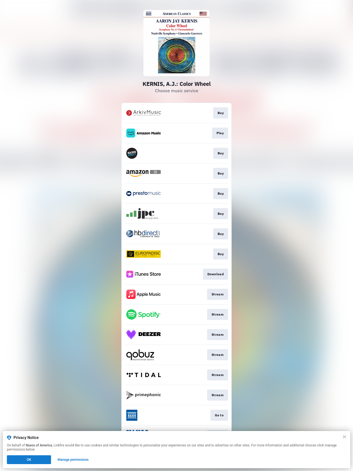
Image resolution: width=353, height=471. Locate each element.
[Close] (344, 436)
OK (29, 460)
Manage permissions (73, 460)
